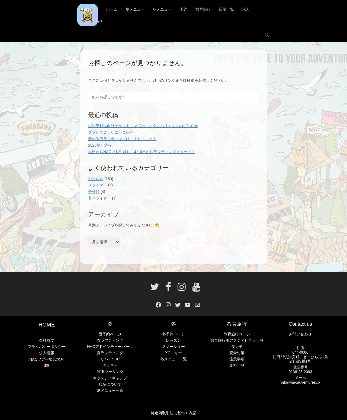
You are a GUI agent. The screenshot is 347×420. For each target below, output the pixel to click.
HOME (46, 325)
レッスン (173, 340)
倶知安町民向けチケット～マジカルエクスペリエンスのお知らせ (143, 126)
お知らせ (95, 179)
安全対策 (237, 353)
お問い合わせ (91, 22)
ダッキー (110, 365)
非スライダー (99, 198)
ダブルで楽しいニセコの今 (111, 132)
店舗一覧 (226, 9)
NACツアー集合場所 (46, 359)
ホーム (111, 9)
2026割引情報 (100, 145)
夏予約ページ (110, 334)
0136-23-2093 (300, 372)
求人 (246, 9)
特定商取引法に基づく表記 (173, 413)
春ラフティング (110, 340)
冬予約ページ (173, 334)
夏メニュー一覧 (110, 390)
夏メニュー (135, 9)
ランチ (237, 347)
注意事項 (237, 359)
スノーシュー (173, 347)
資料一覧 (237, 365)
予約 (183, 9)
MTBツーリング (110, 372)
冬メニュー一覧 (173, 359)
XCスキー (173, 353)
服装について (110, 384)
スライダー (97, 185)
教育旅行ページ (237, 334)
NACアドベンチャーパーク (110, 347)
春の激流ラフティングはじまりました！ (122, 139)
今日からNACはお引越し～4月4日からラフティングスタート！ (141, 152)
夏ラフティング (110, 353)
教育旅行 (203, 9)
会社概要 (46, 340)
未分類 (93, 192)
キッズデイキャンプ (110, 378)
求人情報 (46, 353)
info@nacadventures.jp (300, 382)
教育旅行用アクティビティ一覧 (237, 340)
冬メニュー (162, 9)
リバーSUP (110, 359)
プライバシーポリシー (47, 347)
